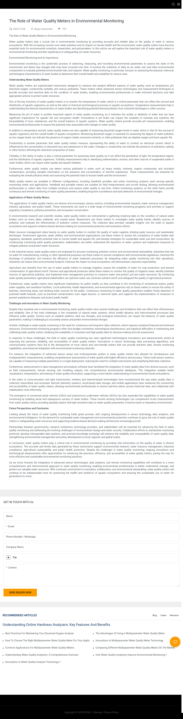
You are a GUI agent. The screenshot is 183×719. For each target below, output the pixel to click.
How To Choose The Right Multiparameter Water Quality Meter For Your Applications (47, 640)
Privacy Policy (111, 712)
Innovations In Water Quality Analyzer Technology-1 (33, 662)
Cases (163, 615)
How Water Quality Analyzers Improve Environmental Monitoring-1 (131, 654)
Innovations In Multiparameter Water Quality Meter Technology (129, 640)
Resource (174, 615)
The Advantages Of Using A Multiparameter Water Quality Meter (130, 633)
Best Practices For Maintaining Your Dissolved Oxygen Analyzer (39, 633)
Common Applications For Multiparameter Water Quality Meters (39, 647)
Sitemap (97, 712)
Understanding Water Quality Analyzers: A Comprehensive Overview (41, 654)
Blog (155, 615)
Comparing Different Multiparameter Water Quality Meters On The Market (135, 647)
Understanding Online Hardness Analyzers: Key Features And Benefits (56, 625)
